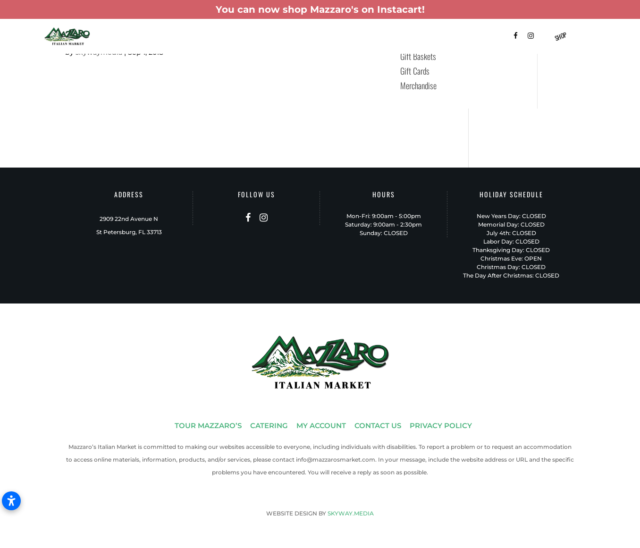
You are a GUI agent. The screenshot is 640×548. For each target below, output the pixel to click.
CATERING (269, 425)
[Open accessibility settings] (11, 500)
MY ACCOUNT (321, 425)
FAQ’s (433, 37)
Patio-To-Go (340, 37)
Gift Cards (414, 71)
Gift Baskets (263, 37)
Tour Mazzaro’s (173, 37)
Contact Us (468, 37)
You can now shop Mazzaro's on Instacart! (320, 9)
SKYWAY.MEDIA (351, 513)
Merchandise (418, 85)
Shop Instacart (391, 37)
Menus (303, 37)
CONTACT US (377, 425)
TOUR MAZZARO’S (208, 425)
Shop (560, 36)
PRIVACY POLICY (441, 425)
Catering (221, 37)
